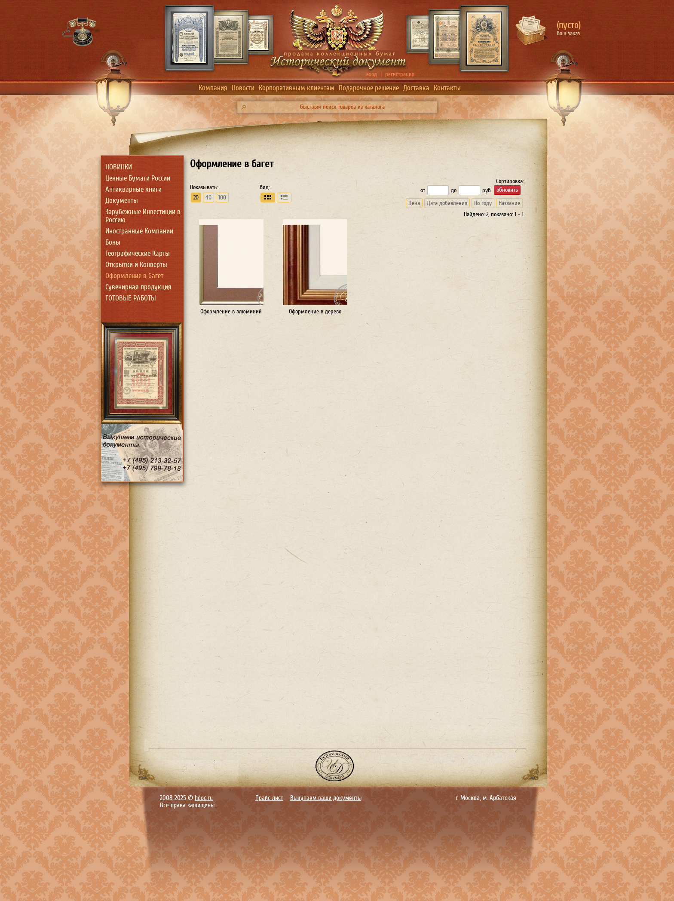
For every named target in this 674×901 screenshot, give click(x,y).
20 (196, 197)
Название (509, 203)
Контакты (447, 88)
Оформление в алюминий (231, 311)
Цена (414, 203)
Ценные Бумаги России (137, 178)
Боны (112, 242)
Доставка (416, 88)
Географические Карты (137, 253)
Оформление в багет (134, 276)
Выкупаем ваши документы (326, 798)
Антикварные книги (133, 189)
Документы (121, 200)
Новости (243, 88)
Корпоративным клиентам (296, 88)
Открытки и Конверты (136, 264)
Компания (213, 88)
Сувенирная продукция (138, 287)
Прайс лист (269, 798)
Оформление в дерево (315, 311)
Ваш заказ (568, 33)
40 (208, 197)
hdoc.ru (204, 798)
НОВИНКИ (118, 167)
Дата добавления (447, 203)
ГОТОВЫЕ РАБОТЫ (130, 298)
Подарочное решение (369, 88)
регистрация (399, 74)
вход (371, 74)
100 (222, 197)
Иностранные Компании (139, 231)
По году (483, 203)
